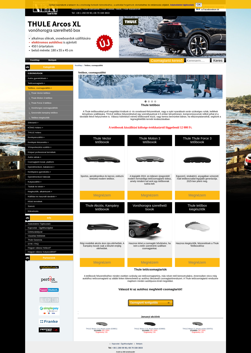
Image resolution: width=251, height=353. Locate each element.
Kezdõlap (35, 60)
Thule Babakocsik (132, 9)
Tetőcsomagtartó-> (36, 83)
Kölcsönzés (33, 211)
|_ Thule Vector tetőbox (39, 93)
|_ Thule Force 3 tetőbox (40, 103)
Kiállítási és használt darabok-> (42, 196)
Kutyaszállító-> (35, 182)
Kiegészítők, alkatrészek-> (40, 191)
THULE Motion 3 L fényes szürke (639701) (198, 329)
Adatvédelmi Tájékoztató (39, 224)
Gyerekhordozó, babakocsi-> (41, 167)
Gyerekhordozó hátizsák (39, 177)
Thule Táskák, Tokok (111, 9)
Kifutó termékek (35, 201)
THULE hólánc (34, 132)
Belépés (139, 344)
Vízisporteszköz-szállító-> (40, 147)
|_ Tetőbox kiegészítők (38, 117)
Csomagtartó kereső (167, 61)
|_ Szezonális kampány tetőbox (43, 112)
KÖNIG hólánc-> (35, 127)
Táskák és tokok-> (36, 186)
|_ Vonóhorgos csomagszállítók (43, 108)
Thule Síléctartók (90, 9)
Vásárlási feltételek (36, 236)
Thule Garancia (35, 240)
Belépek (52, 60)
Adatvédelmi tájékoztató (182, 3)
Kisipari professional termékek (42, 152)
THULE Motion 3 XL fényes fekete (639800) (149, 329)
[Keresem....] (198, 60)
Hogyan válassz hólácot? (39, 248)
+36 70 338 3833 (101, 13)
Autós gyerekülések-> (38, 78)
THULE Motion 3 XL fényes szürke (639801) (101, 329)
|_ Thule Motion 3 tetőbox (40, 98)
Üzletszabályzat (35, 232)
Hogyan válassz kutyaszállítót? (42, 252)
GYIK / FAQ (33, 244)
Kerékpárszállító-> (36, 137)
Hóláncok (76, 9)
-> (40, 88)
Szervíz (31, 206)
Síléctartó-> (33, 122)
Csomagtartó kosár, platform (41, 162)
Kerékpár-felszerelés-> (38, 142)
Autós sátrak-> (34, 157)
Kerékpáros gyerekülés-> (39, 172)
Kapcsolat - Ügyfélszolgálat (40, 228)
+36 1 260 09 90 (84, 13)
